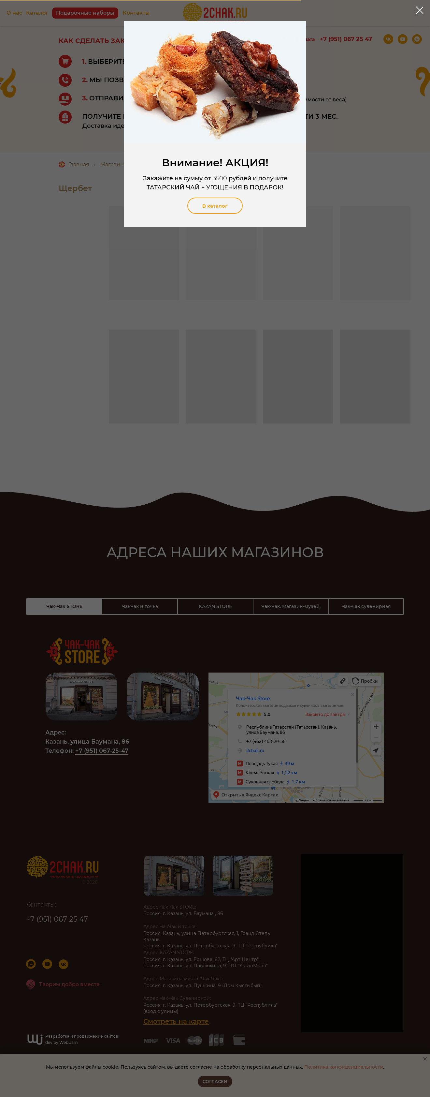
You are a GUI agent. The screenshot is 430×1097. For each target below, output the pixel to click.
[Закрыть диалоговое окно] (420, 10)
